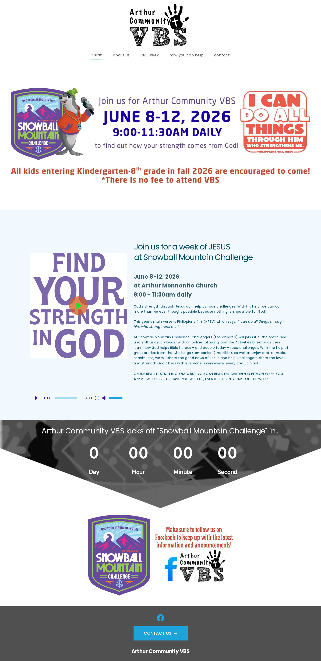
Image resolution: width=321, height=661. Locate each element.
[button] (78, 311)
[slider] (66, 398)
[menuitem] (96, 55)
